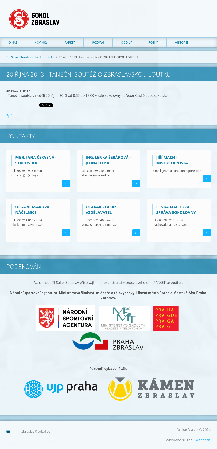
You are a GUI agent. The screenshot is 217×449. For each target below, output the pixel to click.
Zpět (10, 115)
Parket (69, 42)
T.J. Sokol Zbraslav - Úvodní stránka (30, 57)
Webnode (203, 440)
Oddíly (126, 42)
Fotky (153, 42)
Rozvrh (98, 42)
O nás (12, 42)
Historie (181, 42)
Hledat (206, 12)
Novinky (41, 42)
